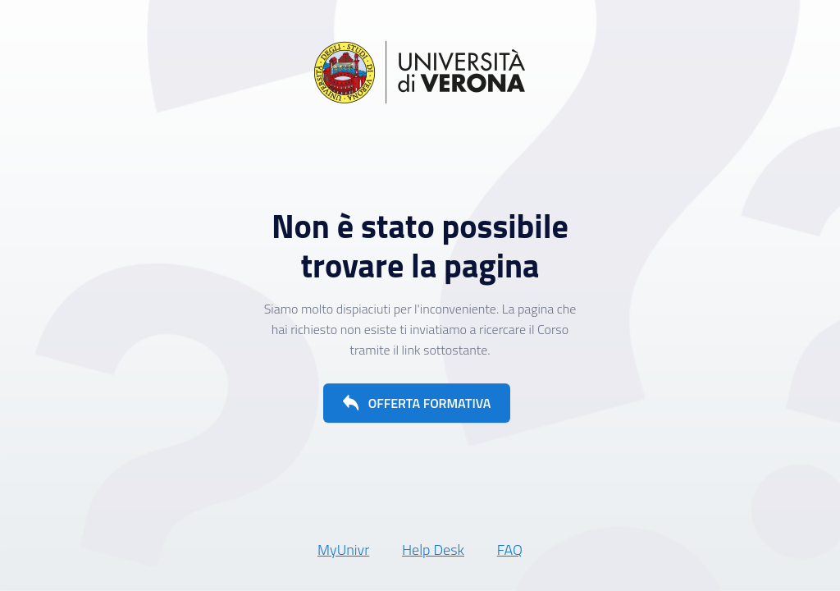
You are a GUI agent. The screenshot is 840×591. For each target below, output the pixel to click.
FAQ (510, 549)
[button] (417, 403)
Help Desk (433, 549)
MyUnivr (343, 549)
